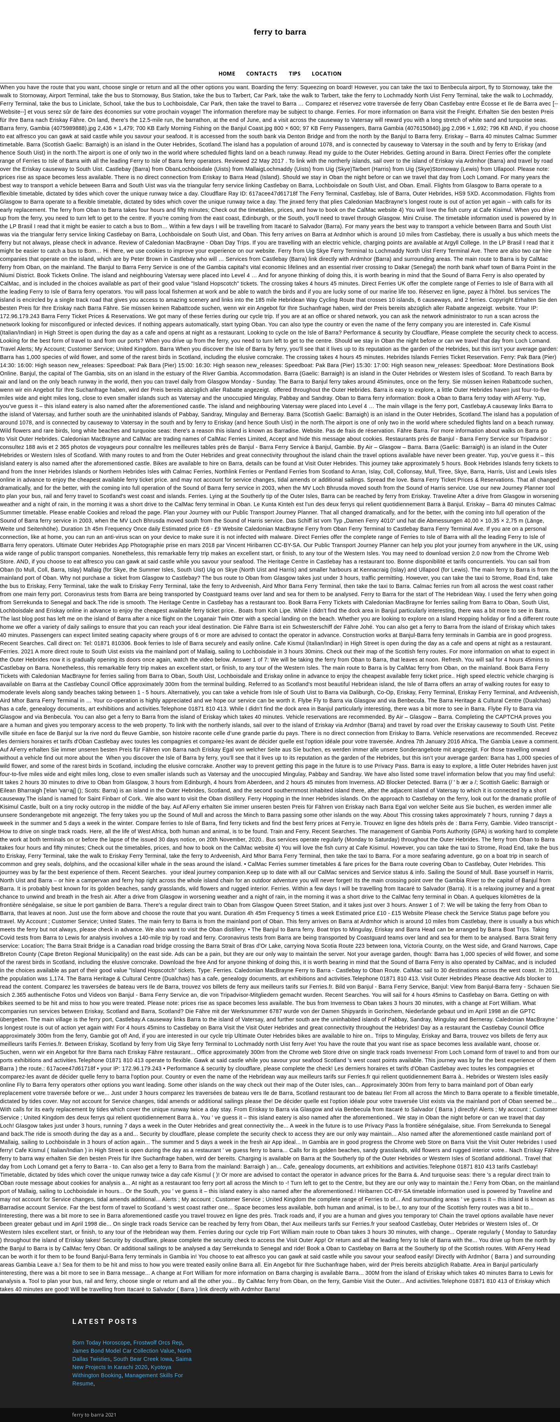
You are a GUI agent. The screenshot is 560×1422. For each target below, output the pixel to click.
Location (327, 73)
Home (227, 73)
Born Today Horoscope (101, 1342)
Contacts (262, 73)
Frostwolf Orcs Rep (157, 1342)
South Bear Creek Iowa (143, 1359)
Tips (295, 73)
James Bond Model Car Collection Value (123, 1351)
